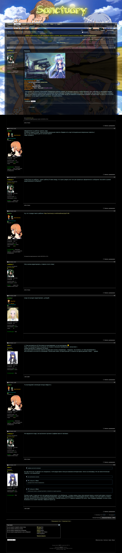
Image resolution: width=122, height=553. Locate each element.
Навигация (31, 26)
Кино (58, 24)
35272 (14, 163)
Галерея (24, 24)
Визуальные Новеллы (30, 32)
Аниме (31, 24)
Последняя (112, 39)
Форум (17, 24)
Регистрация (110, 30)
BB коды (39, 527)
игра (32, 117)
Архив (110, 540)
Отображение (111, 45)
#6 (114, 295)
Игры (51, 24)
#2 (114, 128)
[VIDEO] (39, 532)
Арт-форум (16, 32)
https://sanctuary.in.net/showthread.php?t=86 (56, 213)
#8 (114, 382)
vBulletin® (61, 547)
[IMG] (38, 530)
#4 (114, 211)
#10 (114, 464)
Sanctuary (105, 540)
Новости (10, 24)
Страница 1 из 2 (99, 39)
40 (13, 328)
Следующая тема (66, 521)
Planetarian (62, 42)
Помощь (103, 30)
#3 (114, 177)
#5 (114, 261)
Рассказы (45, 24)
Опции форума (24, 26)
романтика (44, 82)
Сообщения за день (11, 26)
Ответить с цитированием (109, 125)
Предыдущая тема (56, 521)
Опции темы (96, 45)
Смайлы (39, 528)
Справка (18, 26)
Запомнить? (85, 32)
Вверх (114, 517)
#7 (114, 342)
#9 (114, 431)
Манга (38, 24)
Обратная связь (99, 540)
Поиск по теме (103, 45)
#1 (114, 47)
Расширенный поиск (110, 26)
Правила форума (41, 536)
